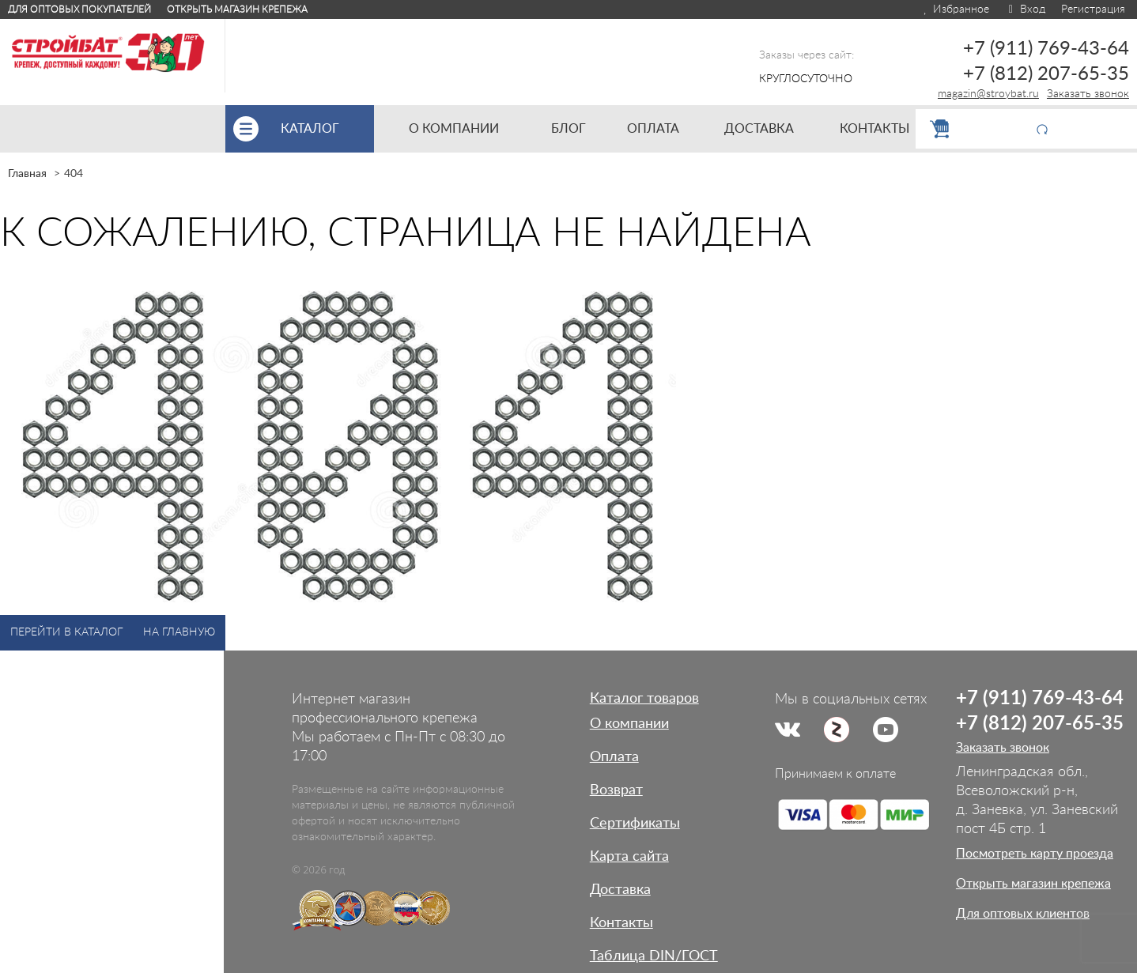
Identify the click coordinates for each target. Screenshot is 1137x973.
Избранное (955, 9)
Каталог (327, 129)
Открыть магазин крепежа (237, 9)
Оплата (614, 757)
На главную (179, 632)
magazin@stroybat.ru (988, 94)
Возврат (616, 790)
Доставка (620, 890)
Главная (27, 173)
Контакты (621, 923)
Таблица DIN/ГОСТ (654, 956)
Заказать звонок (1088, 94)
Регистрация (1093, 9)
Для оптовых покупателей (79, 9)
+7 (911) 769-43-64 (1046, 49)
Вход (1025, 9)
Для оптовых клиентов (1023, 913)
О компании (629, 724)
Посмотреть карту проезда (1034, 853)
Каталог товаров (644, 699)
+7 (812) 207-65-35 (1046, 74)
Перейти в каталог (66, 632)
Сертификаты (635, 823)
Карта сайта (629, 857)
